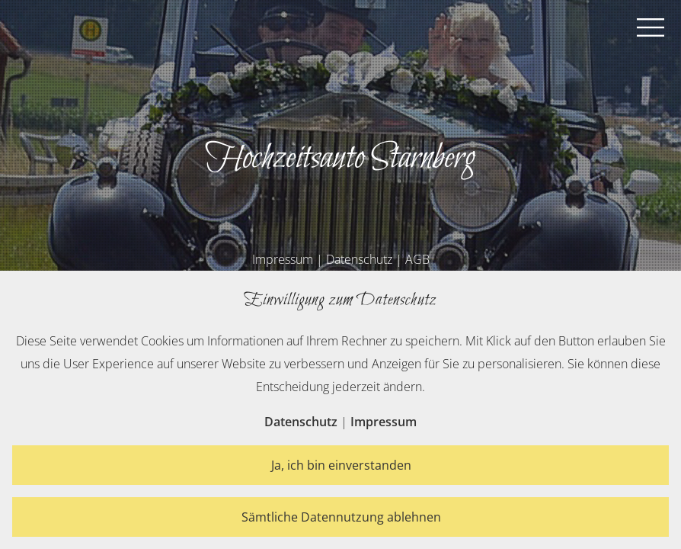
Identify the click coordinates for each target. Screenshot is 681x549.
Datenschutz (359, 259)
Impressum (282, 259)
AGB (417, 259)
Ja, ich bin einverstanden (341, 465)
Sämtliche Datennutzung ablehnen (341, 517)
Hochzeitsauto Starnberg (340, 158)
